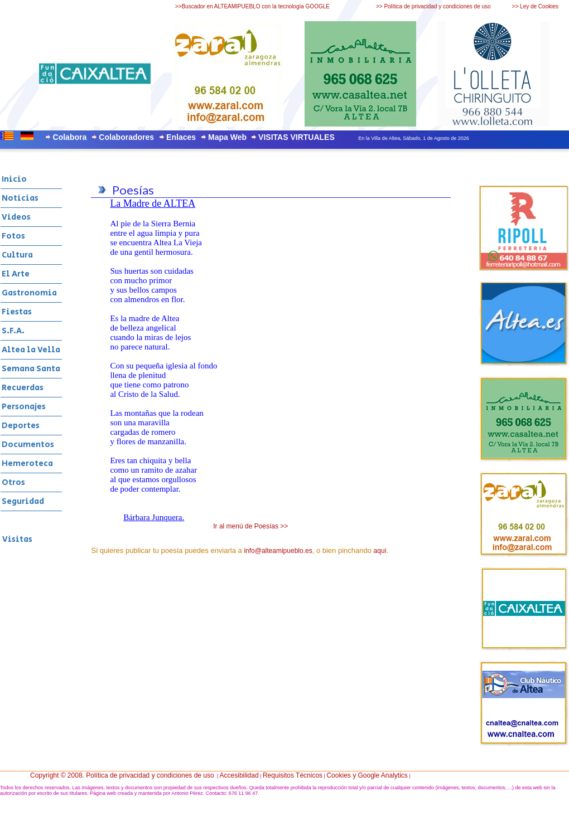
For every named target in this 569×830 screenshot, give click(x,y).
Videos (16, 217)
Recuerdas (23, 388)
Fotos (13, 236)
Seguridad (23, 501)
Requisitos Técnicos (292, 775)
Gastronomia (29, 293)
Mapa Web (227, 137)
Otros (13, 482)
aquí (380, 551)
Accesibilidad (239, 775)
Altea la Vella (31, 350)
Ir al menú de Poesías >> (250, 526)
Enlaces (181, 137)
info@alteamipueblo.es (278, 551)
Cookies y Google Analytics (366, 775)
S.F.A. (13, 331)
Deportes (21, 425)
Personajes (24, 406)
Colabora (70, 137)
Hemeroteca (27, 463)
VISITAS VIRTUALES (296, 137)
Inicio (14, 179)
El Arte (16, 274)
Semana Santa (31, 369)
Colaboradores (126, 137)
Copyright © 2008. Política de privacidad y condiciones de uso (122, 775)
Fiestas (17, 312)
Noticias (20, 198)
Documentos (28, 444)
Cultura (17, 255)
